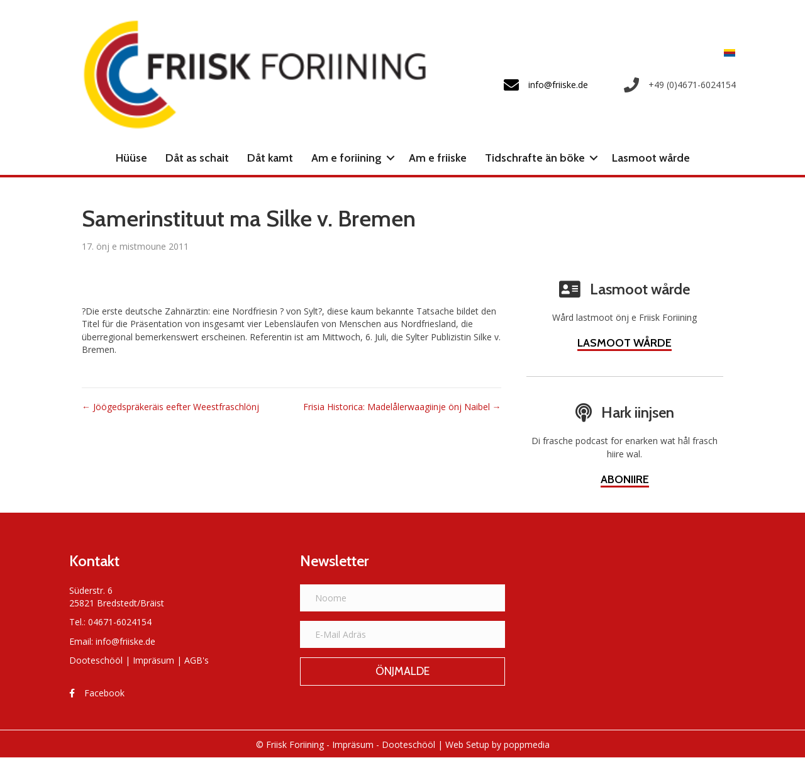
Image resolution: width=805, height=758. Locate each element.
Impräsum (153, 660)
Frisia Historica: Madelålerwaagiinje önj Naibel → (402, 407)
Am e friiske (438, 158)
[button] (390, 158)
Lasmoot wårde (651, 158)
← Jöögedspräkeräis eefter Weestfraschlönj (170, 407)
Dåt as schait (197, 158)
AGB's (196, 660)
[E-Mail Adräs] (403, 634)
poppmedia (527, 744)
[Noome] (403, 597)
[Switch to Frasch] (726, 52)
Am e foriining (346, 158)
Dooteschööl (96, 660)
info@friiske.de (125, 641)
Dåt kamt (270, 158)
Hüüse (131, 158)
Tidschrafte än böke (535, 158)
